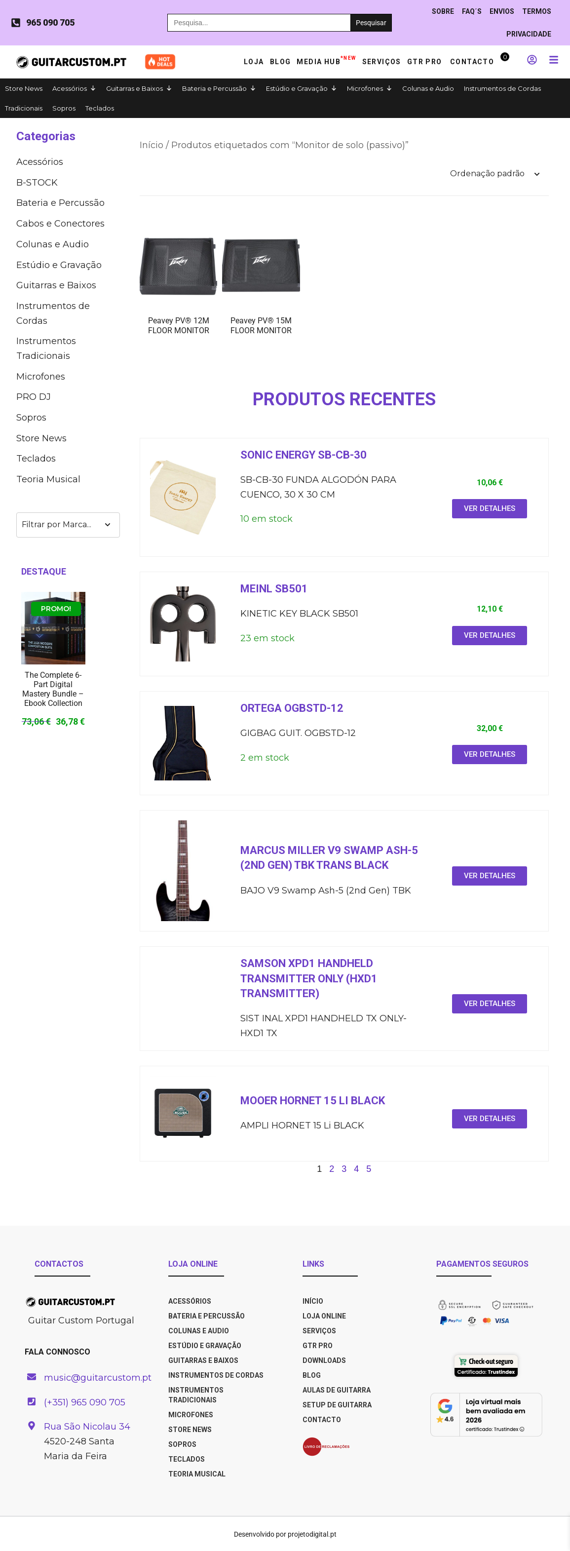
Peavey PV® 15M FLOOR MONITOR (261, 325)
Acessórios (69, 88)
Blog (280, 62)
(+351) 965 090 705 (84, 1402)
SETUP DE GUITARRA (337, 1405)
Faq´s (472, 11)
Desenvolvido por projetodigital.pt (285, 1534)
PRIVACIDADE (528, 34)
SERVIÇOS (319, 1331)
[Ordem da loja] (494, 174)
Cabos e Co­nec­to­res (60, 223)
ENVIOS (502, 11)
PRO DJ (33, 396)
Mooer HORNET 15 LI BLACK (312, 1100)
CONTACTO (322, 1420)
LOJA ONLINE (324, 1316)
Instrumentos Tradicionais (46, 348)
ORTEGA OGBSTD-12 (291, 708)
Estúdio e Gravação (297, 88)
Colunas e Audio (428, 88)
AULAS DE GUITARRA (337, 1390)
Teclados (99, 108)
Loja (254, 62)
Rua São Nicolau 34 (87, 1426)
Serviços (381, 62)
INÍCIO (313, 1301)
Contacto (472, 62)
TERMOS (536, 11)
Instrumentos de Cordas (502, 88)
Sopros (64, 108)
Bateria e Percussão (214, 88)
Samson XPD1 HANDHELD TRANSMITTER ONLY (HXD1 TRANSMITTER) (309, 978)
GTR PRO (425, 62)
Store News (23, 88)
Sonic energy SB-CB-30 (303, 455)
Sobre (443, 11)
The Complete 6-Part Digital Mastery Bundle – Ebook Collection (53, 689)
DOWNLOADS (324, 1360)
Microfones (365, 88)
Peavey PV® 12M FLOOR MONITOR (178, 325)
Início (151, 145)
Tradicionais (23, 108)
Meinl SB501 (274, 588)
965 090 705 (50, 22)
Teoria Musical (48, 479)
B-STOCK (37, 182)
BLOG (312, 1375)
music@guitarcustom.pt (98, 1377)
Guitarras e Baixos (134, 88)
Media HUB (326, 59)
